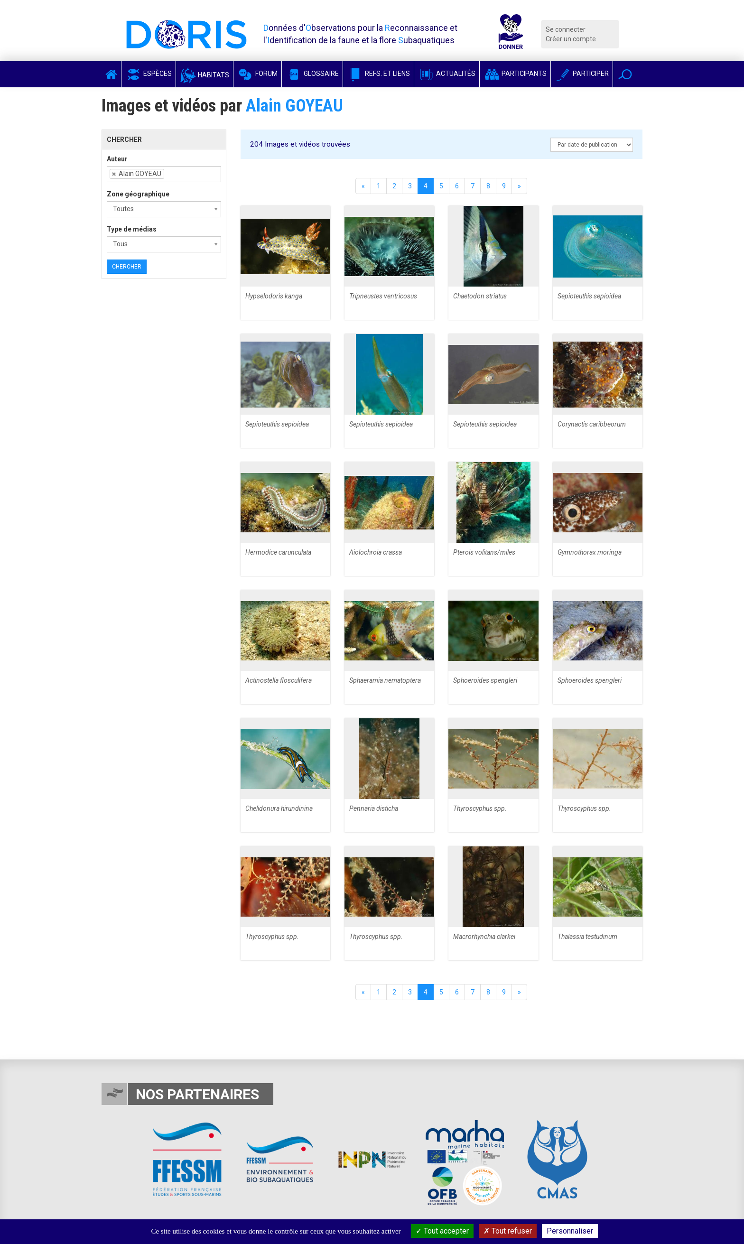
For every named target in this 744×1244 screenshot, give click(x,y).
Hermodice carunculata (278, 552)
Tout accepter (442, 1230)
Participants (515, 73)
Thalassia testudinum (587, 936)
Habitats (204, 75)
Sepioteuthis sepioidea (589, 296)
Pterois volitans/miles (484, 552)
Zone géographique (138, 194)
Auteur (117, 159)
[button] (625, 74)
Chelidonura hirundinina (279, 808)
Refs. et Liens (378, 73)
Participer (582, 73)
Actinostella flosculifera (278, 680)
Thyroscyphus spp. (480, 808)
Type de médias (132, 229)
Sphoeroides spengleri (485, 680)
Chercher (126, 266)
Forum (257, 73)
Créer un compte (571, 39)
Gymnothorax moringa (590, 552)
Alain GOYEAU (294, 106)
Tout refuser (508, 1230)
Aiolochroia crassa (375, 552)
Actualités (446, 73)
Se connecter (566, 29)
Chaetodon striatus (480, 296)
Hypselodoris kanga (273, 296)
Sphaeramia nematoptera (385, 680)
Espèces (148, 73)
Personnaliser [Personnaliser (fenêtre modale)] (570, 1230)
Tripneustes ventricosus (383, 296)
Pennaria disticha (373, 808)
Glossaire (312, 73)
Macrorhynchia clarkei (484, 936)
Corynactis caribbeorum (592, 424)
